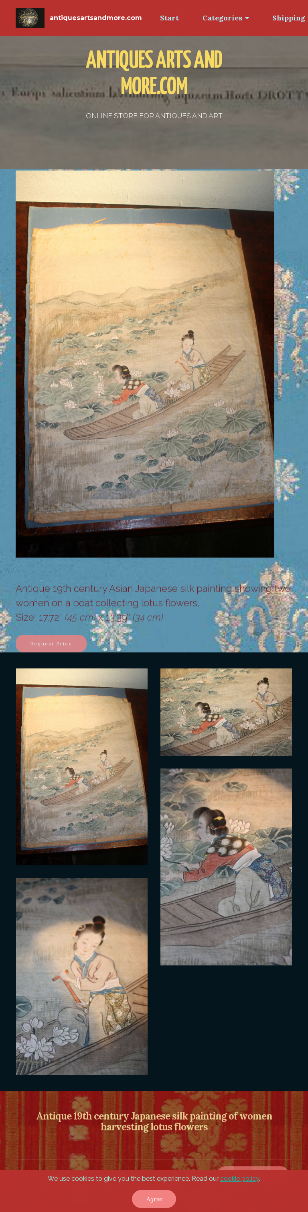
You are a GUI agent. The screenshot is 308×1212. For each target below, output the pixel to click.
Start (169, 17)
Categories (222, 17)
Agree (154, 1199)
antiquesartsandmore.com (96, 18)
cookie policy (239, 1178)
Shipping (288, 17)
